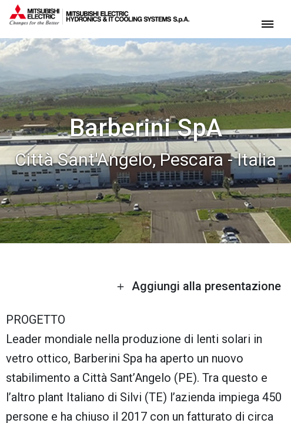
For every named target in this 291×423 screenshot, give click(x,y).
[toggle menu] (267, 23)
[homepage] (99, 20)
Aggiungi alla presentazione (198, 286)
